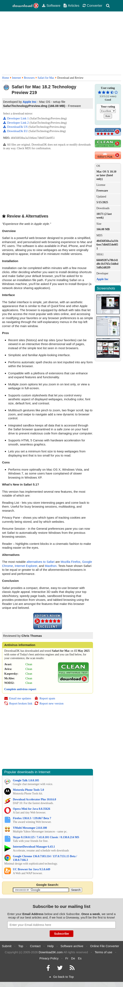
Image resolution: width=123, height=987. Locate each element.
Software (51, 5)
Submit (6, 946)
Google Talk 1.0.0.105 (26, 780)
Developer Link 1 (16, 118)
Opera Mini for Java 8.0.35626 (31, 808)
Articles (71, 5)
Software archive (71, 946)
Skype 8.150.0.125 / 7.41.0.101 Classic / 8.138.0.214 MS (46, 837)
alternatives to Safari (41, 561)
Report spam (44, 698)
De (73, 958)
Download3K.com (51, 952)
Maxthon (51, 566)
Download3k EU (16, 131)
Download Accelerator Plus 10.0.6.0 (34, 799)
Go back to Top (61, 976)
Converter (92, 5)
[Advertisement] (61, 43)
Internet (16, 77)
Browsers (29, 77)
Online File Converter (104, 946)
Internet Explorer (26, 566)
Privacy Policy (48, 958)
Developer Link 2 (16, 122)
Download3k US (15, 126)
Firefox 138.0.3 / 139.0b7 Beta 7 (32, 818)
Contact (35, 946)
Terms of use (103, 952)
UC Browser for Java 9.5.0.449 (31, 869)
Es (80, 958)
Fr (66, 958)
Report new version (48, 703)
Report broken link (18, 703)
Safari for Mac (46, 77)
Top (20, 946)
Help (50, 946)
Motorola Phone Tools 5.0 (28, 789)
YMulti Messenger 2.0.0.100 (30, 827)
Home (5, 77)
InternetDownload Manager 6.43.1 (34, 846)
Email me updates (17, 698)
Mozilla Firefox (71, 561)
